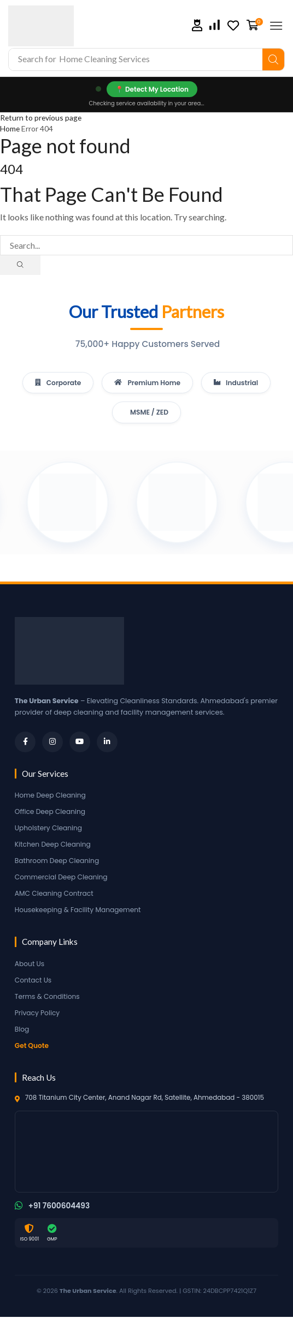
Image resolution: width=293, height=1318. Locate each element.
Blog (22, 1030)
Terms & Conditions (48, 997)
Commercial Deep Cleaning (62, 878)
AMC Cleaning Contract (55, 894)
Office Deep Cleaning (51, 812)
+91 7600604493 (59, 1207)
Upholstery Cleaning (49, 829)
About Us (30, 964)
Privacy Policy (38, 1014)
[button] (197, 25)
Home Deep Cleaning (51, 796)
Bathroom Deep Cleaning (58, 861)
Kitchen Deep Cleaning (54, 845)
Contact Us (34, 981)
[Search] (273, 59)
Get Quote (32, 1046)
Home (10, 128)
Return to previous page (41, 117)
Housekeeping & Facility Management (80, 910)
